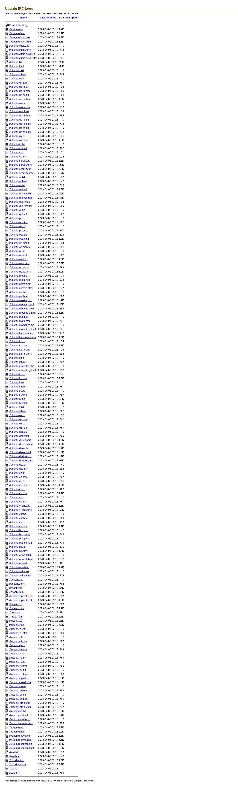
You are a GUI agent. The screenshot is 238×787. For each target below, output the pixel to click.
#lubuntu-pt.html (18, 641)
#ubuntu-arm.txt (18, 563)
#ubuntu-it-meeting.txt (21, 366)
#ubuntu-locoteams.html (22, 337)
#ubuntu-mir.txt (17, 292)
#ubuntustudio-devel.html (23, 58)
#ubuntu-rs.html (18, 189)
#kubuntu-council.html (21, 748)
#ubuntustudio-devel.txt (22, 54)
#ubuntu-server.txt (19, 160)
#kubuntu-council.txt (20, 744)
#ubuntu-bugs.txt (18, 530)
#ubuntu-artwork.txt (20, 555)
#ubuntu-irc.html (18, 378)
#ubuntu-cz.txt (17, 473)
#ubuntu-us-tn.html (19, 91)
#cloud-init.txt (16, 760)
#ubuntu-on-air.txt (19, 243)
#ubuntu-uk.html (18, 140)
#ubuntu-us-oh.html (20, 115)
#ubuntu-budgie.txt (19, 538)
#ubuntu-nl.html (18, 255)
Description (71, 17)
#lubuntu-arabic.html (20, 707)
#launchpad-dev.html (20, 723)
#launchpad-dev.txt (19, 719)
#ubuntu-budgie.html (20, 542)
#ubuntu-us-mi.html (20, 123)
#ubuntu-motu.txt (18, 275)
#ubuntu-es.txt (17, 415)
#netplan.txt (15, 604)
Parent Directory (18, 25)
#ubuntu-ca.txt (17, 522)
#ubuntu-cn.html (18, 493)
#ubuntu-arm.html (19, 567)
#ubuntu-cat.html (18, 518)
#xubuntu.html (17, 33)
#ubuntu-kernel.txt (19, 349)
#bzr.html (14, 772)
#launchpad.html (18, 715)
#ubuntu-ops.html (19, 238)
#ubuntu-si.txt (16, 152)
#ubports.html (17, 583)
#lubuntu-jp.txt (17, 645)
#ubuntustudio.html (20, 49)
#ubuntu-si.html (17, 156)
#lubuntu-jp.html (18, 649)
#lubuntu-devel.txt (19, 678)
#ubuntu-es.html (18, 419)
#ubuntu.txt (15, 62)
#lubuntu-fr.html (18, 666)
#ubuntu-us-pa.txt (19, 95)
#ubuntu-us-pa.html (20, 99)
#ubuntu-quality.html (20, 206)
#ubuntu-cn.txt (17, 489)
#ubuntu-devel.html (20, 452)
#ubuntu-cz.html (18, 477)
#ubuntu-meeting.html (21, 304)
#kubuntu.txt (16, 727)
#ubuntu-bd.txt (17, 546)
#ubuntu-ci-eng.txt (19, 505)
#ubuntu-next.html (19, 263)
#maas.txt (14, 612)
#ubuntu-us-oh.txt (19, 111)
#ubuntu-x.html (17, 74)
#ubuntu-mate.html (19, 321)
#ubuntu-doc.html (19, 436)
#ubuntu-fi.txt (16, 407)
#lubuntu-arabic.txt (19, 703)
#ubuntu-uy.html (18, 82)
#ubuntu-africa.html (20, 575)
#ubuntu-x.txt (16, 70)
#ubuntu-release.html (21, 197)
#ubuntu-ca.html (18, 526)
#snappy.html (16, 592)
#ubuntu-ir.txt (16, 382)
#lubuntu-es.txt (17, 670)
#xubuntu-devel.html (20, 41)
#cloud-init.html (17, 764)
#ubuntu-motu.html (19, 279)
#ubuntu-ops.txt (18, 234)
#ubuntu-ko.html (18, 345)
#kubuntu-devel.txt (19, 735)
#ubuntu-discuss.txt (20, 440)
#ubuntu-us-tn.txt (18, 86)
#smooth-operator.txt (20, 596)
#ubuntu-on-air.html (20, 247)
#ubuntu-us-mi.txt (19, 119)
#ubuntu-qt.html (18, 214)
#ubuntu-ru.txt (17, 177)
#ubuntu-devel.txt (19, 448)
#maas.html (15, 616)
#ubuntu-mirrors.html (21, 288)
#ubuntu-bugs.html (19, 534)
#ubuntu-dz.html (18, 427)
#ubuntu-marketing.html (22, 329)
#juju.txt (13, 752)
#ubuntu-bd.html (18, 551)
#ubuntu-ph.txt (17, 218)
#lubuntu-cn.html (18, 698)
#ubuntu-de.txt (17, 464)
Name (23, 17)
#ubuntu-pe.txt (17, 226)
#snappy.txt (15, 588)
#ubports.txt (16, 579)
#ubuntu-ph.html (18, 222)
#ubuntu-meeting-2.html (22, 312)
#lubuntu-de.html (18, 690)
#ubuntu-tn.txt (17, 144)
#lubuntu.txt (15, 620)
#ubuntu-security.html (21, 173)
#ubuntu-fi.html (17, 411)
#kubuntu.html (17, 731)
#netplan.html (16, 608)
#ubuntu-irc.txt (17, 374)
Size (61, 17)
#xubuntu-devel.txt (19, 37)
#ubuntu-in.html (18, 395)
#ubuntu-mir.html (18, 296)
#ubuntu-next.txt (18, 259)
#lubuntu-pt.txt (17, 637)
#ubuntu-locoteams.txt (21, 333)
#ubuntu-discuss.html (21, 444)
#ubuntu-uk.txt (17, 136)
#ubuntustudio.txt (19, 45)
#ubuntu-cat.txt (17, 514)
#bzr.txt (13, 768)
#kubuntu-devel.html (20, 740)
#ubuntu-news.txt (19, 267)
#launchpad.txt (17, 711)
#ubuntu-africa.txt (19, 571)
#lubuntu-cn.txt (17, 694)
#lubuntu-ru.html (18, 633)
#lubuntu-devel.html (20, 682)
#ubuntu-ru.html (18, 181)
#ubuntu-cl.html (17, 501)
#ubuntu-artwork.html (21, 559)
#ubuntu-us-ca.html (20, 132)
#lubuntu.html (16, 625)
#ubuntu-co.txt (17, 481)
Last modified (48, 17)
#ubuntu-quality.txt (19, 201)
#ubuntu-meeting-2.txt (21, 308)
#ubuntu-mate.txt (18, 316)
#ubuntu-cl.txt (16, 497)
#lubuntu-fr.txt (17, 661)
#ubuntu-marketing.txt (21, 325)
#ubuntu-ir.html (17, 386)
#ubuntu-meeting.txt (20, 300)
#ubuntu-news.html (20, 271)
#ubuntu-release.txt (20, 193)
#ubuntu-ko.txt (17, 341)
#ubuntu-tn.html (18, 148)
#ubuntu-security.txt (20, 169)
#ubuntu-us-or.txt (18, 103)
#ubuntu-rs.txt (17, 185)
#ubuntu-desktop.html (21, 460)
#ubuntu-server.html (20, 164)
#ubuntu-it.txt (16, 358)
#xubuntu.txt (16, 29)
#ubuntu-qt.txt (17, 210)
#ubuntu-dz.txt (17, 423)
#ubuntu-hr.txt (17, 399)
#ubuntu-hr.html (18, 403)
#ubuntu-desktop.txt (20, 456)
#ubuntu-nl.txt (17, 251)
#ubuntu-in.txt (17, 390)
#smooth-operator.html (22, 600)
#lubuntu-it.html (17, 657)
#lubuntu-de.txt (17, 686)
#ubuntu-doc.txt (18, 431)
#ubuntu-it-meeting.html (22, 370)
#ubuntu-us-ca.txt (19, 128)
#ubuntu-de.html (18, 468)
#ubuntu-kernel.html (20, 353)
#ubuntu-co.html (18, 485)
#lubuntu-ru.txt (17, 629)
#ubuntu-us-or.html (19, 107)
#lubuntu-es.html (18, 674)
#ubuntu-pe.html (18, 230)
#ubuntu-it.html (17, 362)
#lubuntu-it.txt (16, 653)
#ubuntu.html (16, 66)
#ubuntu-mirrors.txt (19, 284)
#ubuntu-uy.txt (17, 78)
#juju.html (14, 756)
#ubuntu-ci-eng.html (20, 510)
